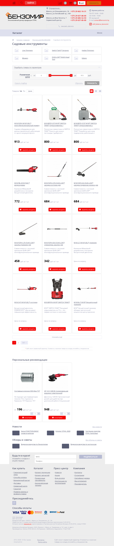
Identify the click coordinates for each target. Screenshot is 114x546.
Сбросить (79, 83)
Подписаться (90, 457)
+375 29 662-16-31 (78, 11)
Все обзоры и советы (94, 440)
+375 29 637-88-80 (78, 16)
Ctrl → (24, 342)
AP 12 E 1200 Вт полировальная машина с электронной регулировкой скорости (56, 393)
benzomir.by (27, 524)
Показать (92, 83)
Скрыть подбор (21, 83)
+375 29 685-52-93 (78, 18)
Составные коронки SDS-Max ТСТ (27, 391)
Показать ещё (57, 337)
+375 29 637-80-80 (78, 20)
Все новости (97, 427)
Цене (30, 91)
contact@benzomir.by (101, 20)
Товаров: (15, 91)
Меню (99, 33)
